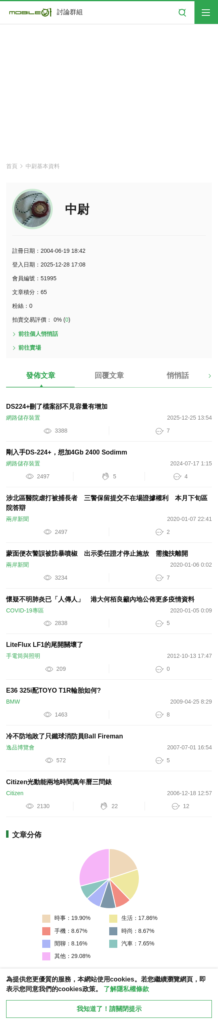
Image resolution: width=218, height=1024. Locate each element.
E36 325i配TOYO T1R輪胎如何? (53, 690)
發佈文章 (40, 375)
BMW (13, 701)
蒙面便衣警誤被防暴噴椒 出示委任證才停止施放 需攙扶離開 (97, 553)
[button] (203, 378)
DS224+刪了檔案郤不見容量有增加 (57, 406)
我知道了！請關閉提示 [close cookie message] (109, 1008)
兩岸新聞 (17, 519)
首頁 (11, 166)
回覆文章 (109, 375)
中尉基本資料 (43, 166)
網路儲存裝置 (23, 417)
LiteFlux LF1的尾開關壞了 (44, 644)
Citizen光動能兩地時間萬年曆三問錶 (59, 782)
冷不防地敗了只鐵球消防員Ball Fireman (64, 736)
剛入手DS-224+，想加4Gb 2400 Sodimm (66, 452)
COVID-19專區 (25, 610)
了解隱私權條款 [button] (126, 989)
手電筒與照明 (23, 656)
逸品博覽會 (20, 747)
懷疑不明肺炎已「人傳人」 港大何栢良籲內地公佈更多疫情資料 (100, 599)
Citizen (15, 793)
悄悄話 (178, 375)
